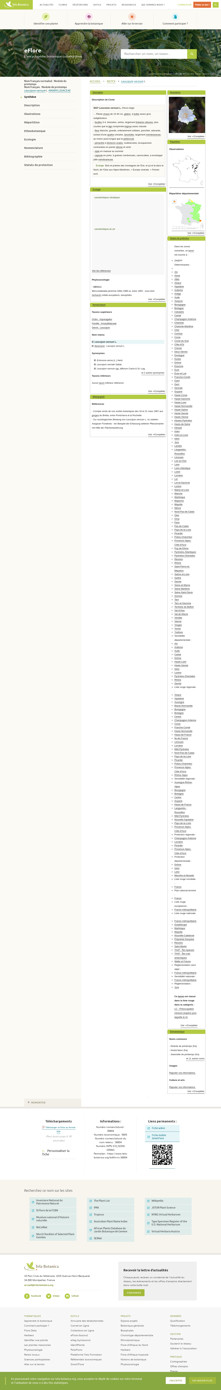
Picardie (178, 533)
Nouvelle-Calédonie (184, 935)
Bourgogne (180, 304)
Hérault (178, 427)
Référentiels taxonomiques (86, 1359)
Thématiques (32, 1316)
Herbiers (29, 1335)
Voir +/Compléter (156, 184)
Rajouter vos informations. (182, 1073)
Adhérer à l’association (183, 1348)
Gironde (178, 388)
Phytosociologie (33, 1349)
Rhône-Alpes (181, 775)
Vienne (177, 621)
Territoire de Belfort (184, 607)
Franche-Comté (182, 377)
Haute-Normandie (183, 406)
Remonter (37, 1102)
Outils (75, 1316)
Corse (177, 337)
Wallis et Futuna (182, 961)
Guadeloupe (180, 924)
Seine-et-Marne (182, 585)
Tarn (176, 599)
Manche (178, 493)
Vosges (178, 625)
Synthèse (30, 97)
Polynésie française (184, 939)
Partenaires (176, 1338)
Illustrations (32, 114)
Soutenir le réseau (180, 1343)
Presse (174, 1371)
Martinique (179, 497)
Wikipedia (155, 1200)
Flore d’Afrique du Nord (134, 1345)
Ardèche (178, 290)
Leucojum (30, 90)
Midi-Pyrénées (181, 749)
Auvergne (179, 702)
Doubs (177, 359)
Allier (176, 279)
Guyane (178, 391)
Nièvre (177, 508)
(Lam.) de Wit (167, 73)
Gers (176, 384)
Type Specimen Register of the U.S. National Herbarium (167, 1223)
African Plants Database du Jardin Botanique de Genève (108, 1230)
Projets (126, 1316)
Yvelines (178, 632)
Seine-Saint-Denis (183, 592)
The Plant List (100, 1200)
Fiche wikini (156, 1128)
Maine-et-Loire (181, 490)
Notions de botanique (133, 1359)
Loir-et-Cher (180, 461)
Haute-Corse (180, 395)
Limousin (179, 457)
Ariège (177, 293)
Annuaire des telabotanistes (87, 1320)
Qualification (177, 1320)
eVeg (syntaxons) (80, 1340)
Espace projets (129, 1320)
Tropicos (97, 1214)
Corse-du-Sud (181, 341)
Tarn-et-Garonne (182, 603)
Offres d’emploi (179, 1366)
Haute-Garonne (182, 398)
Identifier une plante (46, 23)
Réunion (178, 559)
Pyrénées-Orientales (184, 555)
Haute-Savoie (181, 413)
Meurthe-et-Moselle (184, 875)
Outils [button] (97, 4)
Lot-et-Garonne (182, 482)
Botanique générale (132, 1325)
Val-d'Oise (179, 610)
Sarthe (177, 578)
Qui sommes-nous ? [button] (153, 4)
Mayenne (179, 500)
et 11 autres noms (195, 1058)
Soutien (175, 1333)
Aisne (177, 275)
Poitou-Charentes (183, 537)
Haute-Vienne (181, 417)
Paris (177, 522)
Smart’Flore (77, 1364)
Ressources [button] (129, 4)
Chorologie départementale (137, 1335)
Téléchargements (180, 1325)
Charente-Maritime (183, 326)
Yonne (177, 628)
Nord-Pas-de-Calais (184, 511)
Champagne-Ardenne (185, 319)
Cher (176, 330)
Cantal (177, 315)
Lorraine (178, 475)
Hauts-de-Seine (182, 424)
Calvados (179, 312)
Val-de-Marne (181, 614)
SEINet (96, 1238)
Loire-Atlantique (182, 468)
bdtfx (111, 81)
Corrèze (178, 333)
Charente (179, 322)
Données (175, 1316)
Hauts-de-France (182, 734)
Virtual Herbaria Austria (163, 1231)
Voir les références (101, 270)
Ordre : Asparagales (102, 319)
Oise (176, 515)
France (177, 887)
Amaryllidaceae (60, 90)
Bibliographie (33, 156)
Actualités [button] (46, 4)
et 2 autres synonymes (152, 372)
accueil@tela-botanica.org (38, 1285)
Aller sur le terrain (132, 23)
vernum (40, 90)
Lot (175, 479)
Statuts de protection (38, 165)
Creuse (178, 348)
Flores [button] (63, 4)
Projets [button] (111, 4)
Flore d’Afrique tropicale (134, 1354)
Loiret (177, 471)
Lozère (177, 486)
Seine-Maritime (182, 588)
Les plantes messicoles (37, 1345)
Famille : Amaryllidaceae (104, 323)
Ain (176, 272)
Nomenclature (33, 148)
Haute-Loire (180, 402)
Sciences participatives (37, 1359)
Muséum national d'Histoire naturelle (50, 1219)
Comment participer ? (175, 23)
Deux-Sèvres (181, 351)
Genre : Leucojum (101, 327)
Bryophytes (127, 1330)
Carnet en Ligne (80, 1325)
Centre (177, 716)
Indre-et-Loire (181, 435)
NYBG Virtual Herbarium (163, 1214)
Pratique (176, 1356)
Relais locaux (32, 1354)
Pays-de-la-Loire (182, 529)
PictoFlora (76, 1349)
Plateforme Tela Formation (86, 1354)
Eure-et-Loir (180, 373)
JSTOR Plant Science (161, 1207)
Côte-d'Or (179, 344)
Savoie (177, 581)
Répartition (32, 122)
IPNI (94, 1207)
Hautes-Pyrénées (183, 420)
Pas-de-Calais (181, 526)
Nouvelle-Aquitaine (184, 819)
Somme (178, 596)
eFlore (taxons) (79, 1335)
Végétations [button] (80, 4)
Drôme (177, 362)
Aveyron (178, 301)
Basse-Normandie (183, 705)
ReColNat (39, 1227)
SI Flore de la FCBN (45, 1210)
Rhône (177, 563)
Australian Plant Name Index (108, 1221)
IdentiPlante (78, 1345)
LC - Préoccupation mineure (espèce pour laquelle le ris (185, 1013)
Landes (178, 446)
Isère (176, 438)
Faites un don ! (202, 4)
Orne (176, 519)
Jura (176, 442)
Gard (176, 380)
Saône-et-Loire (181, 574)
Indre (177, 431)
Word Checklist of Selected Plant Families (53, 1236)
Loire (176, 464)
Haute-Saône (181, 409)
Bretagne (179, 308)
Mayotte (178, 504)
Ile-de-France (181, 738)
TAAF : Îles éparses (184, 950)
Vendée (178, 617)
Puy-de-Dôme (181, 548)
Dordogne (179, 355)
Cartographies (178, 1361)
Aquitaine (179, 286)
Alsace (177, 283)
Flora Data (30, 1330)
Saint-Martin (180, 946)
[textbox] (154, 54)
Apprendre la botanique (89, 23)
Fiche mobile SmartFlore (157, 1137)
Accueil (95, 81)
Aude (177, 297)
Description (32, 105)
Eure (176, 370)
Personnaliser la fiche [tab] (55, 1152)
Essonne (178, 366)
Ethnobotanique (34, 131)
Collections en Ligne (82, 1330)
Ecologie (30, 139)
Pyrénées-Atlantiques (185, 552)
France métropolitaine (185, 909)
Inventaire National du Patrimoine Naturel (47, 1202)
